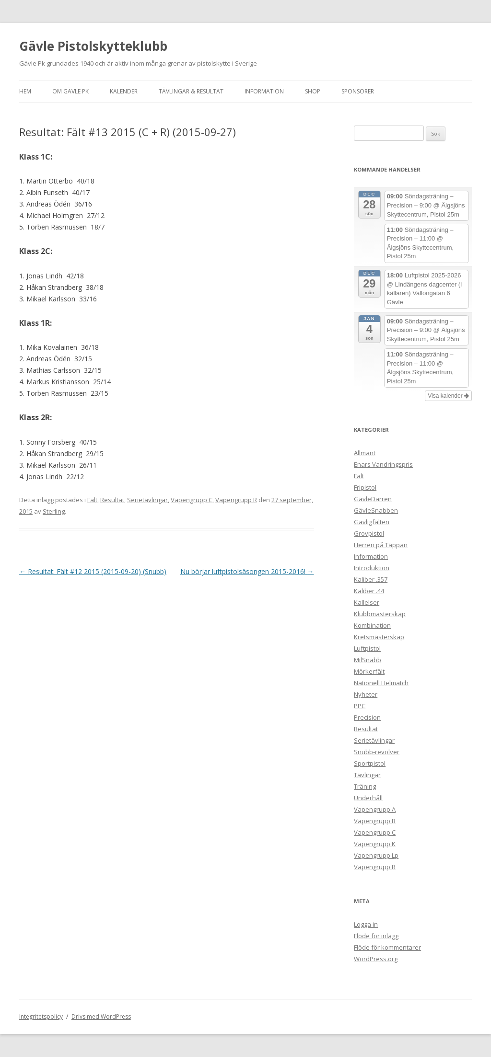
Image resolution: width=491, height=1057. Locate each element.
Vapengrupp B (375, 820)
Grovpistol (369, 533)
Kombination (372, 625)
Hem (25, 91)
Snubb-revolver (376, 751)
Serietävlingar (147, 499)
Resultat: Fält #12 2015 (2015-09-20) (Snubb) (92, 571)
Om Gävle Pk (70, 91)
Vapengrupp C (191, 499)
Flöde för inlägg (376, 935)
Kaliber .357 (370, 579)
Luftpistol (367, 648)
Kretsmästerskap (379, 636)
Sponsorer (357, 91)
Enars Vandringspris (383, 464)
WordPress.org (375, 958)
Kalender (124, 91)
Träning (365, 786)
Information (264, 91)
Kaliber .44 (369, 590)
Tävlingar (367, 774)
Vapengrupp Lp (376, 855)
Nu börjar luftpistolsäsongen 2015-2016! (247, 571)
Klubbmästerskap (380, 613)
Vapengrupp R (236, 499)
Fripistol (365, 487)
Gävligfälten (371, 521)
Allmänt (364, 452)
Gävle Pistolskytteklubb (93, 46)
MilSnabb (367, 659)
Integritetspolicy (41, 1016)
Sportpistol (370, 763)
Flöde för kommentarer (387, 947)
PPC (359, 705)
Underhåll (368, 797)
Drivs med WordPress (101, 1016)
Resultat (112, 499)
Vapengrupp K (375, 843)
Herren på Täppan (381, 544)
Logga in (366, 924)
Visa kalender (448, 395)
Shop (312, 91)
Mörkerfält (369, 671)
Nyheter (365, 694)
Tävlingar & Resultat (191, 91)
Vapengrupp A (375, 809)
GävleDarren (373, 498)
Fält (92, 499)
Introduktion (371, 567)
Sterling (54, 511)
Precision (367, 717)
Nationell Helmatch (381, 682)
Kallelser (366, 602)
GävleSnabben (376, 510)
